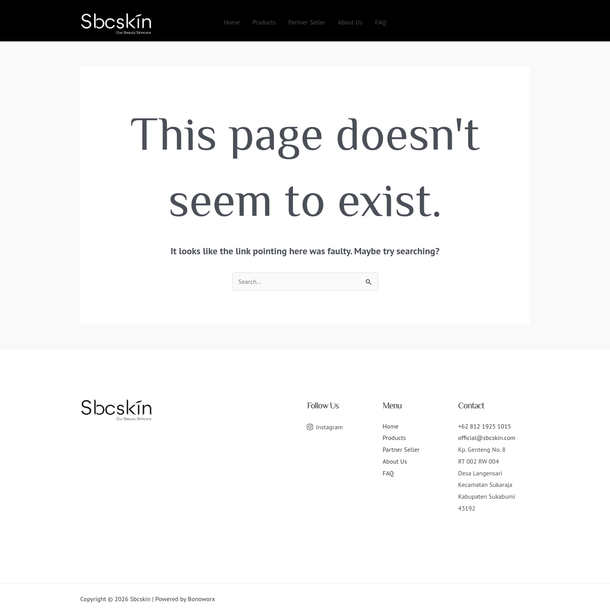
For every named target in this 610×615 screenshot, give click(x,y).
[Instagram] (324, 426)
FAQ (380, 22)
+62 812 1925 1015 (484, 426)
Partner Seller (306, 22)
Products (264, 22)
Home (232, 22)
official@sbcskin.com (486, 438)
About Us (350, 22)
